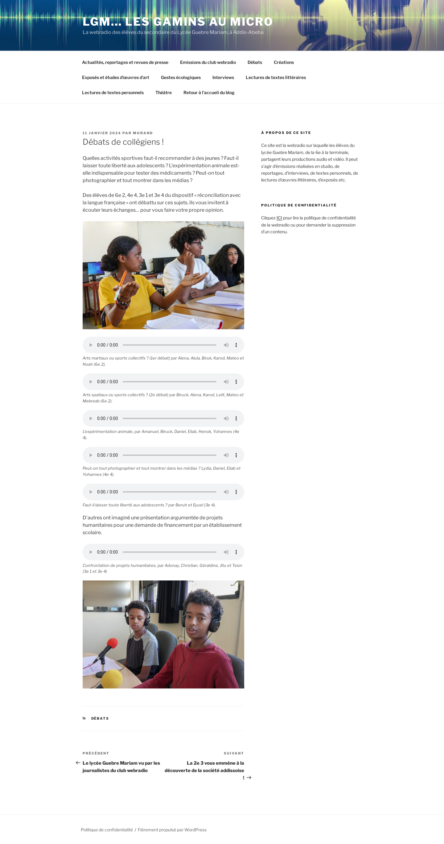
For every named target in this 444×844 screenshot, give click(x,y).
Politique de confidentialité (107, 829)
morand (143, 133)
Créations (284, 62)
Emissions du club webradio (208, 62)
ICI (279, 217)
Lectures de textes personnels (113, 92)
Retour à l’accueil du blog (209, 92)
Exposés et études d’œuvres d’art (115, 77)
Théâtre (163, 92)
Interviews (223, 77)
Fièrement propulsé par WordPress (172, 829)
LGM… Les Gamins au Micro (178, 21)
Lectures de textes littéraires (276, 77)
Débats (255, 62)
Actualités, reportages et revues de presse (125, 62)
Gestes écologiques (181, 77)
